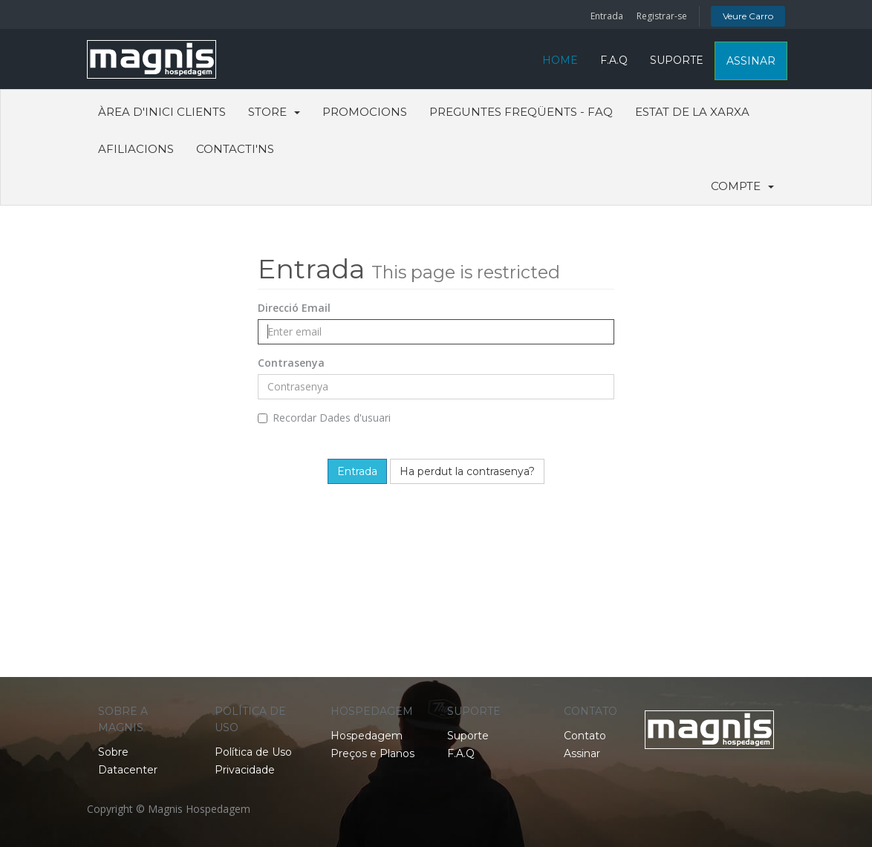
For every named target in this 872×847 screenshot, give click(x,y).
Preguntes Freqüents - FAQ (521, 112)
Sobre (113, 752)
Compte (742, 186)
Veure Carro (748, 16)
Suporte (468, 735)
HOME (560, 60)
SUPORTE (676, 60)
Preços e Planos (372, 753)
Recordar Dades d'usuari (324, 418)
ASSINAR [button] (750, 61)
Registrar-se (662, 16)
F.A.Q (614, 60)
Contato (585, 735)
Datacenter (127, 769)
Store (274, 112)
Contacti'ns (235, 149)
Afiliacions (136, 149)
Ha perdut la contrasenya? (467, 471)
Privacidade (245, 769)
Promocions (364, 112)
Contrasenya (291, 363)
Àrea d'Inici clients (162, 112)
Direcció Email (294, 308)
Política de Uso (253, 752)
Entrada (606, 16)
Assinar (582, 753)
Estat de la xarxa (692, 112)
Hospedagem (367, 735)
